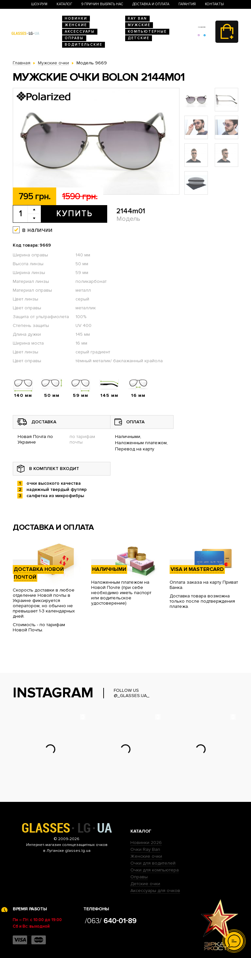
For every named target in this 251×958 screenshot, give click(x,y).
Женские (76, 25)
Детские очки (145, 883)
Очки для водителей (153, 863)
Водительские (83, 44)
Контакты (214, 4)
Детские (138, 38)
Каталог (64, 4)
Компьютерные (147, 31)
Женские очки (146, 856)
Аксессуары (80, 31)
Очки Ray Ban (145, 849)
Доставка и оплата (150, 4)
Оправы (74, 38)
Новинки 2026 (146, 842)
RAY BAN (137, 18)
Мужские (139, 25)
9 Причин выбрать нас (102, 4)
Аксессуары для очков (155, 890)
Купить (74, 214)
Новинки (76, 18)
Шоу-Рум (39, 4)
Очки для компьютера (154, 870)
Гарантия (187, 4)
